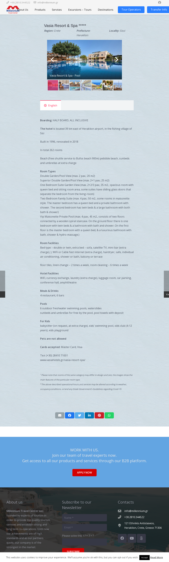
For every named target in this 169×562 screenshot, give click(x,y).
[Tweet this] (79, 415)
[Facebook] (122, 538)
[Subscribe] (73, 551)
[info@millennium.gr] (121, 510)
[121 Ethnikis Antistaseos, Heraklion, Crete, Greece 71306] (121, 525)
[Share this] (69, 415)
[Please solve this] (84, 542)
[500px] (141, 538)
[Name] (84, 517)
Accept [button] (144, 557)
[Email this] (60, 415)
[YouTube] (131, 538)
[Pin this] (99, 415)
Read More (156, 557)
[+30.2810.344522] (121, 517)
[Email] (84, 527)
